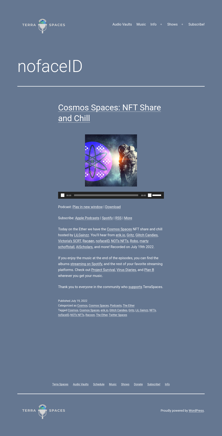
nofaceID (102, 241)
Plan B (149, 270)
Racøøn (88, 241)
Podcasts (116, 305)
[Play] (62, 195)
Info (154, 24)
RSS (118, 218)
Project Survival (103, 270)
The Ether (129, 305)
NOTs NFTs (120, 241)
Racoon (90, 315)
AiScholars (84, 247)
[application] (111, 195)
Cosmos (82, 305)
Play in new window (87, 207)
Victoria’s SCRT (69, 241)
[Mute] (149, 195)
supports (135, 287)
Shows (172, 24)
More (128, 218)
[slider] (106, 195)
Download (113, 207)
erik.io (120, 235)
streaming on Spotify (86, 264)
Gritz (130, 235)
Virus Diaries (126, 270)
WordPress (196, 410)
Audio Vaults (122, 24)
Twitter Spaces (118, 315)
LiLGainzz (81, 235)
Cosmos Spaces (119, 229)
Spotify (107, 218)
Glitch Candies (146, 235)
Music (141, 24)
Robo (134, 241)
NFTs (153, 310)
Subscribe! (196, 24)
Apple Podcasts (87, 218)
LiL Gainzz (141, 310)
